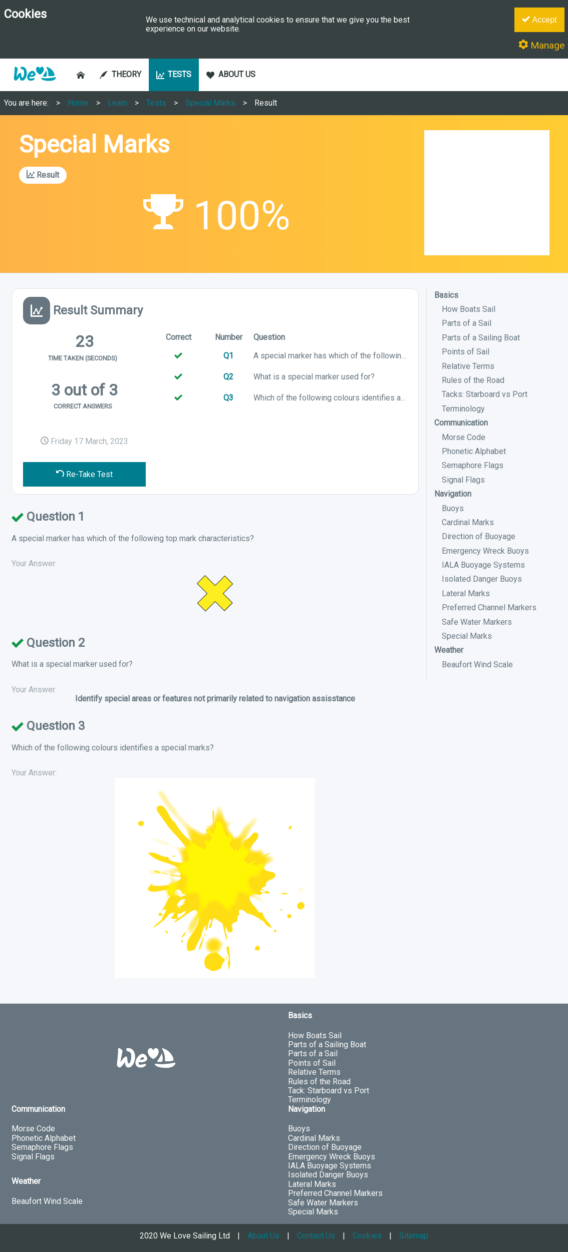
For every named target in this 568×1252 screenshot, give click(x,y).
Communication (461, 423)
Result (265, 103)
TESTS (174, 74)
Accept (539, 19)
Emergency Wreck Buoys (485, 551)
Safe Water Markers (477, 622)
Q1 (228, 355)
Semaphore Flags (472, 465)
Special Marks (210, 103)
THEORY (120, 74)
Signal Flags (463, 480)
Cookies (367, 1235)
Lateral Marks (466, 593)
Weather (448, 650)
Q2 (228, 376)
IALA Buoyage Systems (483, 565)
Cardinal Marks (468, 522)
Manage (541, 45)
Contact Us (316, 1235)
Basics (446, 295)
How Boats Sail (468, 309)
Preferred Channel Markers (489, 607)
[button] (35, 86)
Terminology (463, 408)
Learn (117, 103)
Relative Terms (468, 366)
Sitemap (413, 1235)
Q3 (228, 397)
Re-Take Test (84, 474)
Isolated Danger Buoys (482, 579)
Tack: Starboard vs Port (328, 1090)
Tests (156, 103)
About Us (263, 1235)
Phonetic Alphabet (474, 451)
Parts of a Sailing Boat (481, 337)
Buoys (453, 508)
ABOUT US (230, 74)
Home (78, 103)
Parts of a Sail (466, 323)
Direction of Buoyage (478, 536)
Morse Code (463, 437)
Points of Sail (465, 351)
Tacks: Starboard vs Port (484, 394)
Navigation (452, 494)
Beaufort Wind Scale (477, 664)
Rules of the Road (473, 380)
